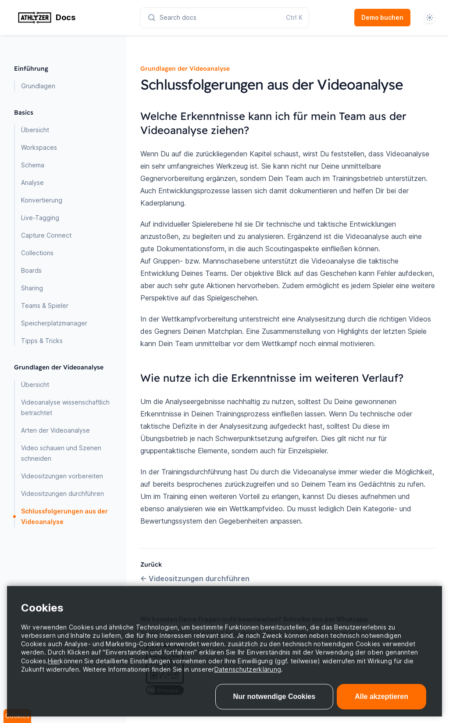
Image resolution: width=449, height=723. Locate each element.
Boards (31, 270)
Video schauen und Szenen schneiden (61, 453)
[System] (429, 17)
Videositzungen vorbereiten (62, 476)
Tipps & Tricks (42, 340)
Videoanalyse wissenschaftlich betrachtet (65, 407)
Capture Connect (46, 235)
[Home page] (77, 17)
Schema (32, 165)
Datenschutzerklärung (248, 682)
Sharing (32, 288)
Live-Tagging (40, 217)
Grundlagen (38, 86)
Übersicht (35, 130)
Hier (54, 673)
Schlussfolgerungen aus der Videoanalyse (64, 516)
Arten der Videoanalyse (55, 430)
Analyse (32, 182)
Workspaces (39, 147)
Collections (37, 253)
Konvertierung (41, 200)
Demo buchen (382, 17)
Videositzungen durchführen (62, 493)
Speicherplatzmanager (54, 323)
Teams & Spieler (44, 305)
